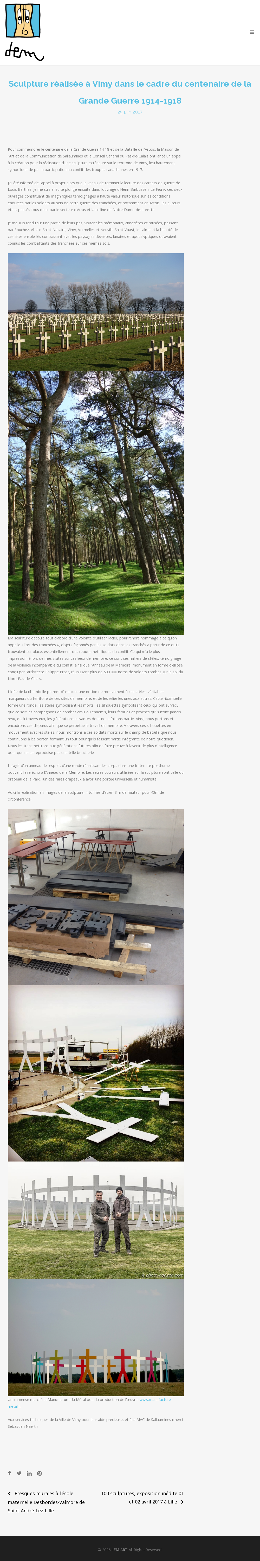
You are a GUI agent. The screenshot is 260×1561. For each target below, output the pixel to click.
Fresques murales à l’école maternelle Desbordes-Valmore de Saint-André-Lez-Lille (46, 1502)
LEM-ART (120, 1549)
